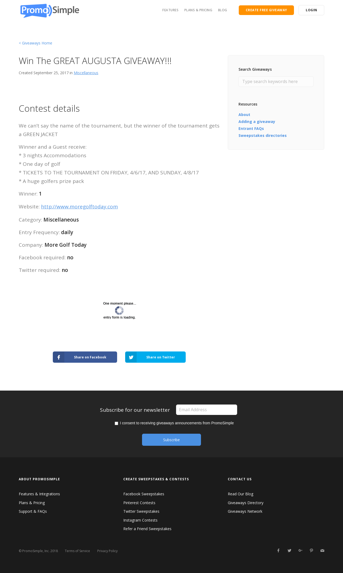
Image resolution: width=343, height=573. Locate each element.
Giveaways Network (245, 511)
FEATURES (170, 10)
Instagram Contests (140, 520)
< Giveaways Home (35, 43)
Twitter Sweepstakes (141, 511)
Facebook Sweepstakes (143, 493)
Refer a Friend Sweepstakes (147, 528)
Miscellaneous (86, 72)
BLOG (222, 10)
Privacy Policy (107, 551)
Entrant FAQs (251, 128)
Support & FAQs (33, 511)
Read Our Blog (240, 493)
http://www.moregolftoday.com (79, 206)
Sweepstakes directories (262, 135)
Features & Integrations (39, 493)
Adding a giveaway (256, 121)
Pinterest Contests (139, 502)
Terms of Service (77, 551)
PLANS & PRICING (198, 10)
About (244, 114)
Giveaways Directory (245, 502)
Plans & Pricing (32, 502)
